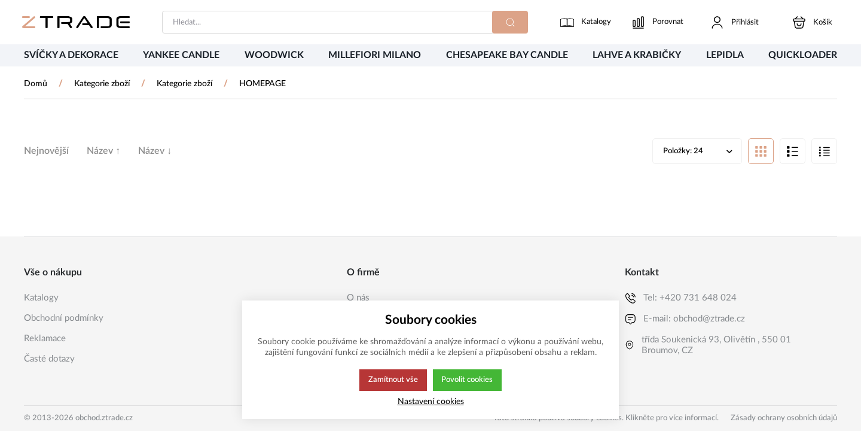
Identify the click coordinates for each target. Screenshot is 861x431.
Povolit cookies (467, 380)
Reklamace (45, 338)
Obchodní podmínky (63, 318)
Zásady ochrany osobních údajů (784, 418)
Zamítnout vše (392, 380)
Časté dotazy (49, 358)
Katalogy (41, 297)
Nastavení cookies (431, 401)
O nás (358, 297)
